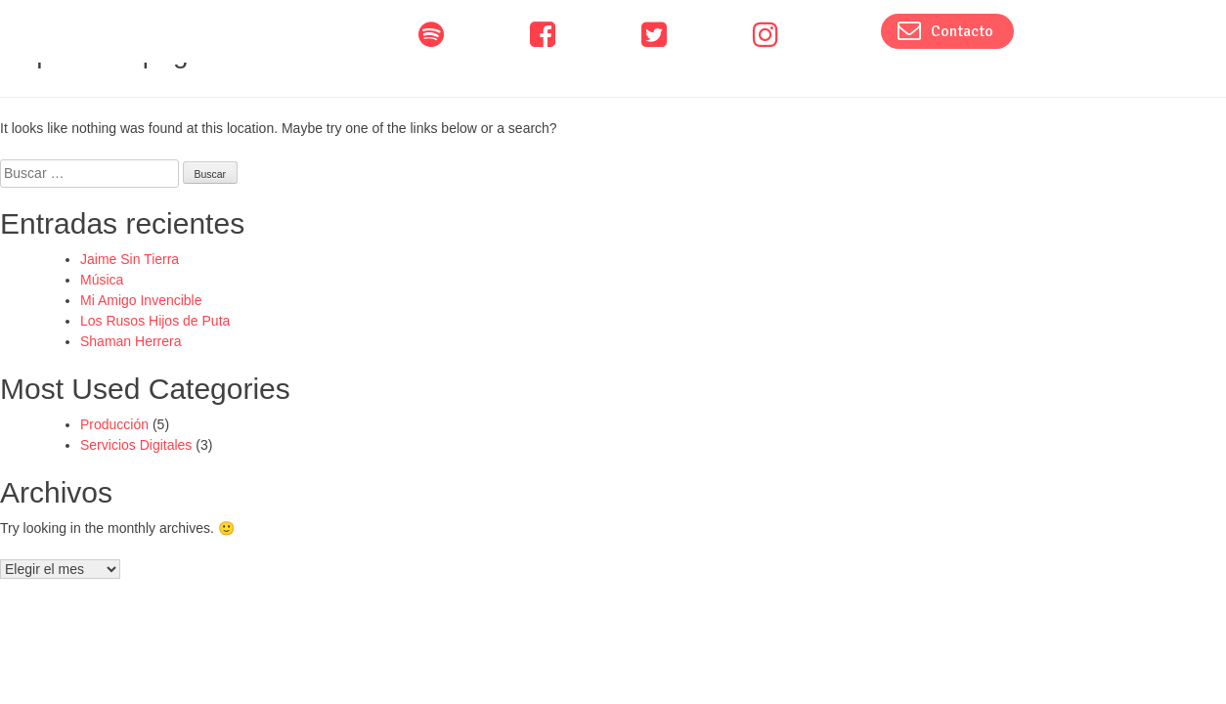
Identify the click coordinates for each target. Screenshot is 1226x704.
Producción (114, 424)
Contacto (945, 30)
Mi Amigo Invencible (141, 300)
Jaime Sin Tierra (129, 259)
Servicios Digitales (136, 445)
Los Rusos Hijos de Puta (155, 321)
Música (101, 279)
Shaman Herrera (131, 341)
